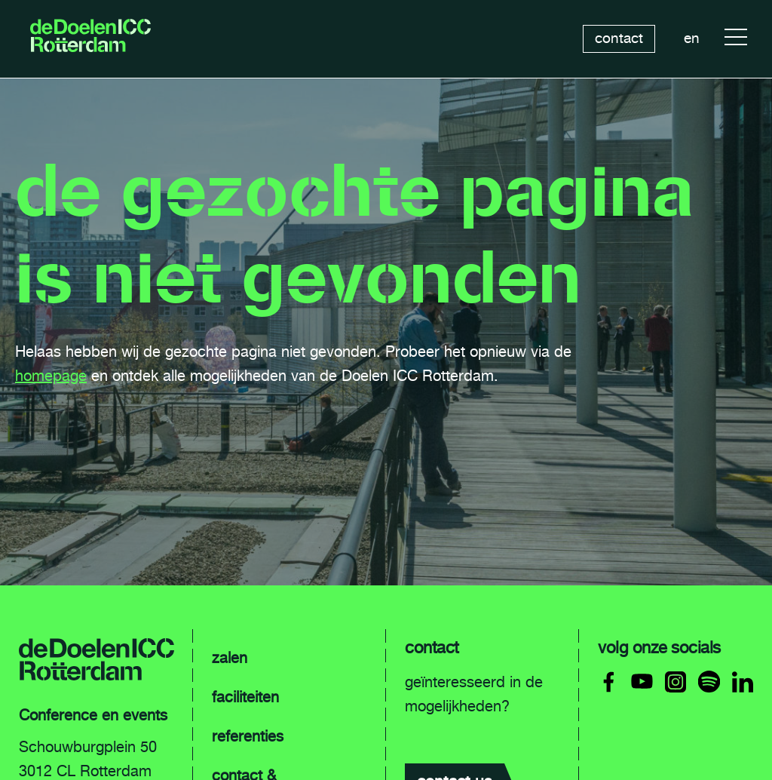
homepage (51, 376)
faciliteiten (245, 697)
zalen (229, 658)
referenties (247, 736)
